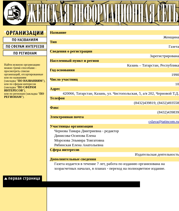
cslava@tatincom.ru (163, 121)
